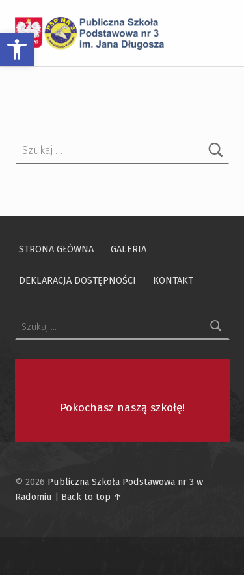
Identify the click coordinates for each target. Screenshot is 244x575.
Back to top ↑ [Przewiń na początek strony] (91, 497)
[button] (17, 49)
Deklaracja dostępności (77, 280)
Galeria (128, 248)
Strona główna (56, 248)
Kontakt (173, 280)
